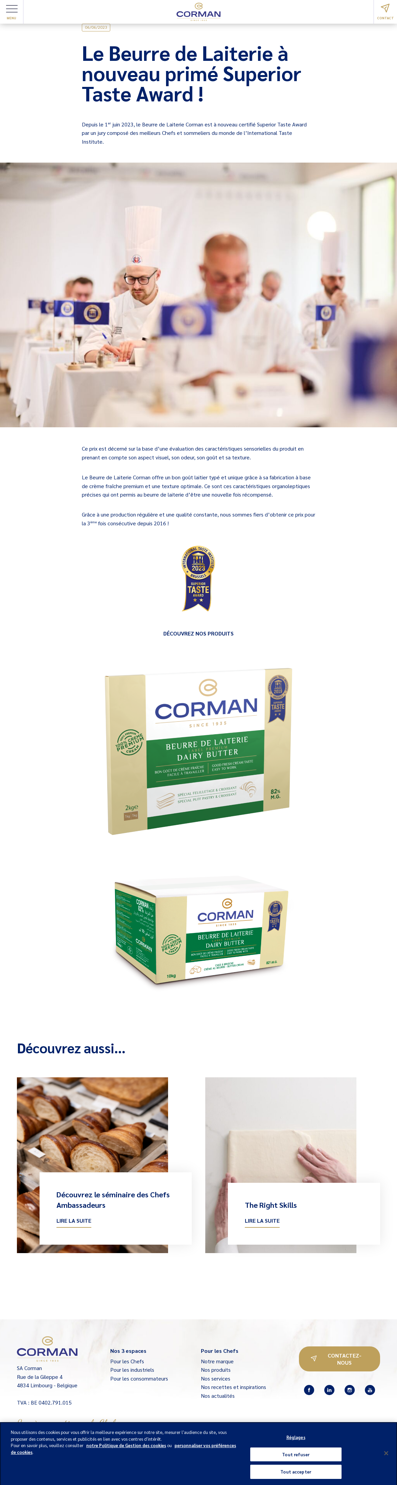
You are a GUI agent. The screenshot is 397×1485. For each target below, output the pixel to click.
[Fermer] (386, 1455)
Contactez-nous (336, 1359)
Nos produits (216, 1369)
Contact (385, 12)
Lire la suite (73, 1220)
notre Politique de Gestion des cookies (126, 1448)
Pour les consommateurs (139, 1378)
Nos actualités (218, 1395)
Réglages (295, 1440)
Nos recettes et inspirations (233, 1386)
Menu (12, 12)
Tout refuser (295, 1457)
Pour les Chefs (127, 1361)
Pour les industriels (132, 1369)
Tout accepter (295, 1475)
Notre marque (217, 1361)
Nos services (215, 1378)
